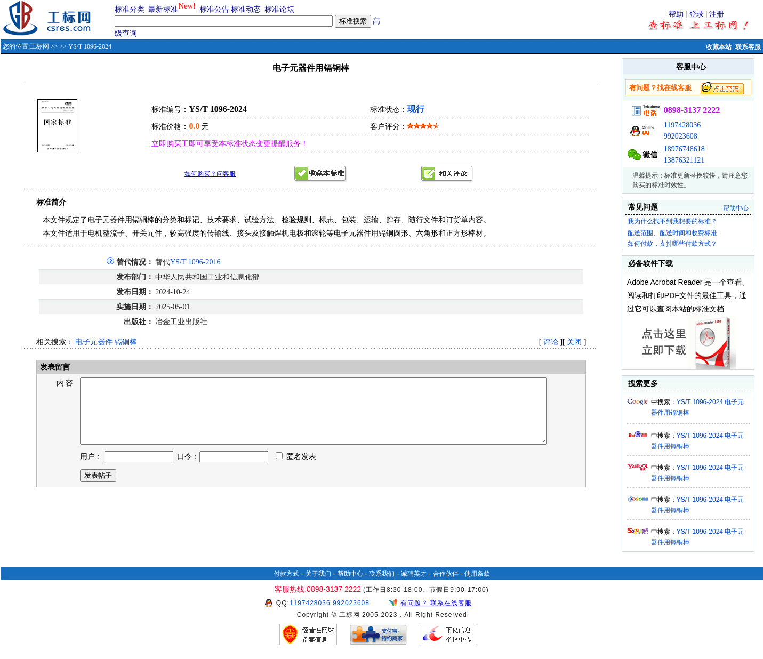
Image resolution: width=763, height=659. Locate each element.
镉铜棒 (126, 342)
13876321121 (684, 160)
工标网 (39, 46)
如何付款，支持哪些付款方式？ (672, 243)
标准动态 (246, 9)
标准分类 (129, 9)
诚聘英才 (414, 573)
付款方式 (286, 573)
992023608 (680, 136)
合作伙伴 (446, 573)
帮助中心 (736, 208)
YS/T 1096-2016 (195, 262)
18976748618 (684, 149)
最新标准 (163, 9)
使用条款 (477, 573)
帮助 (676, 14)
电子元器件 (94, 342)
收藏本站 (719, 47)
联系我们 (382, 573)
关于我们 (318, 573)
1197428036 (682, 125)
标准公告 (214, 9)
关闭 (574, 342)
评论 (550, 342)
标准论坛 (279, 9)
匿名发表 (296, 469)
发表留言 (54, 367)
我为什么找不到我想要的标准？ (672, 221)
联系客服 (748, 47)
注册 (716, 14)
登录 (696, 14)
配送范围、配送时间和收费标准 (672, 233)
